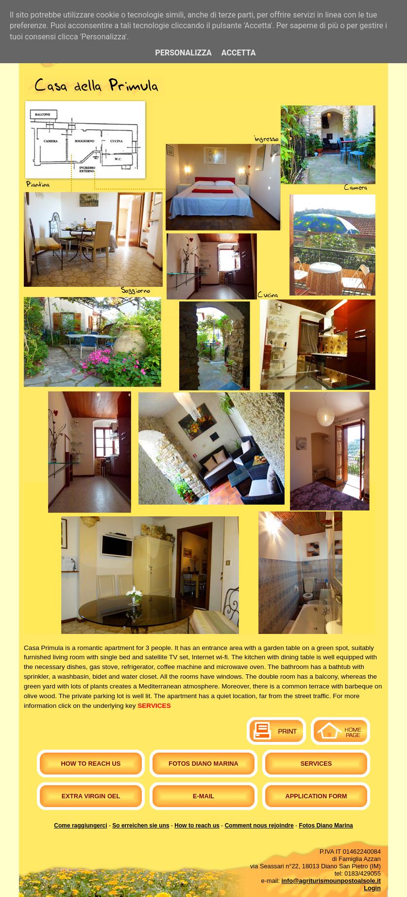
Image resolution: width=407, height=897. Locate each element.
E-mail (203, 796)
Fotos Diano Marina (203, 763)
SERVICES (154, 705)
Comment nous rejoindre (259, 825)
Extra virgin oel (91, 796)
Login (372, 888)
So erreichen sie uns (140, 825)
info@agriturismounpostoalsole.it (331, 880)
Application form (316, 796)
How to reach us (91, 763)
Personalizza (183, 52)
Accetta (238, 52)
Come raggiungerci (80, 825)
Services (316, 763)
